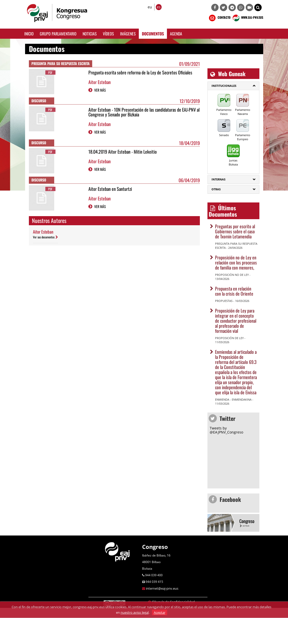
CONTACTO (219, 18)
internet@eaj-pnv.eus (162, 588)
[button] (258, 7)
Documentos (153, 34)
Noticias (90, 34)
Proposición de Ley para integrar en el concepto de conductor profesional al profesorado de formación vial (235, 320)
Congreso (155, 546)
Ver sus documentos (43, 237)
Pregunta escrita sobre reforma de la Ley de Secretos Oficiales (140, 72)
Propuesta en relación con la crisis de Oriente (234, 291)
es (159, 7)
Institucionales (224, 86)
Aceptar (159, 612)
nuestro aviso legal (135, 612)
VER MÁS (100, 90)
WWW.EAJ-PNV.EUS (247, 18)
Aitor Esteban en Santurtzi (110, 189)
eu (150, 7)
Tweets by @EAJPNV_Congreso (226, 430)
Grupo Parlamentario (58, 34)
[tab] (233, 86)
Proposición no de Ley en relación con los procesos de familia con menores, (236, 262)
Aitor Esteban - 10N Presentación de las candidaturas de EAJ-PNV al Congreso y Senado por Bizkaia (144, 112)
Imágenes (128, 34)
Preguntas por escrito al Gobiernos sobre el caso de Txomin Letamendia (235, 231)
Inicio (29, 34)
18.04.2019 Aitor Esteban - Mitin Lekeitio (122, 151)
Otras (216, 189)
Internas (218, 179)
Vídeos (108, 34)
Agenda (176, 34)
